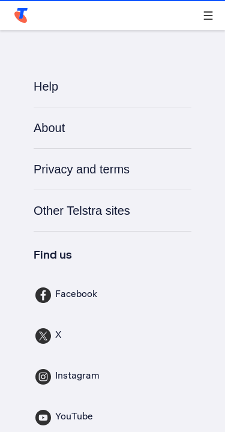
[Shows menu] (208, 15)
